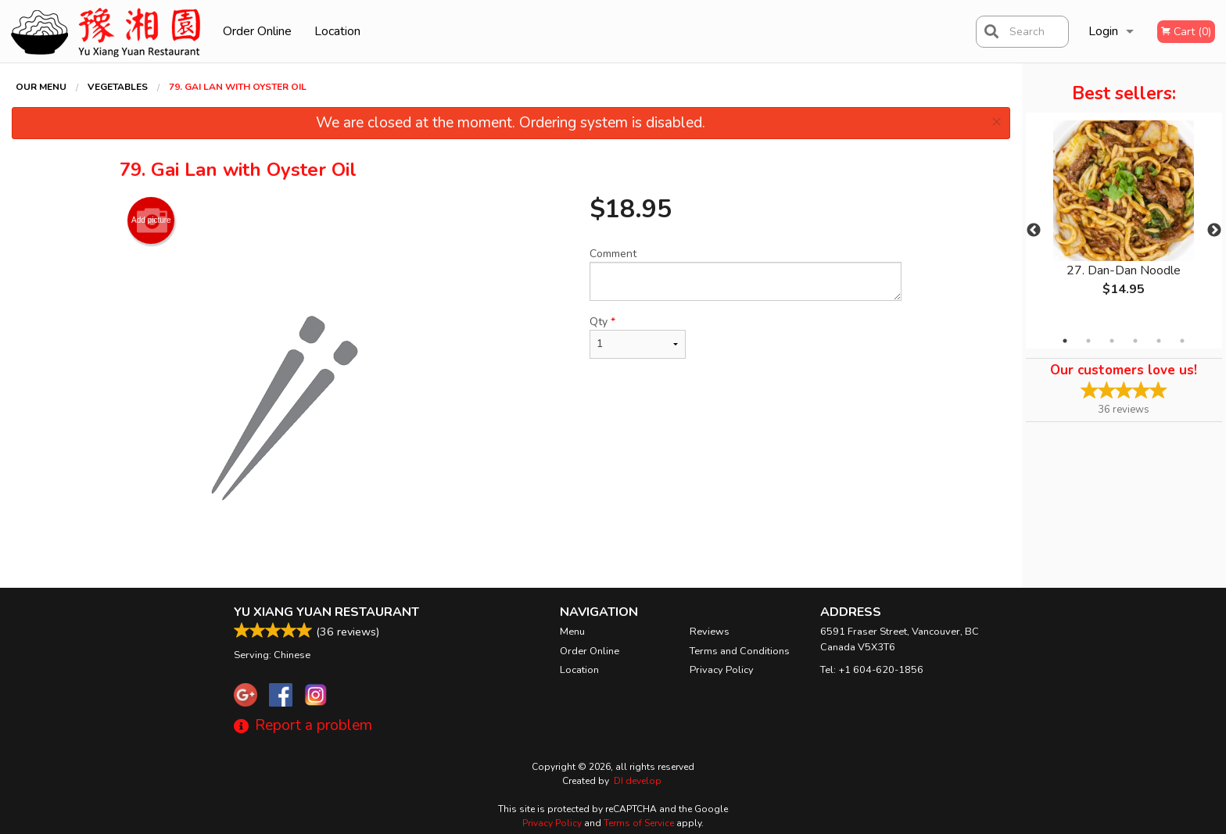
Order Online (257, 31)
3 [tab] (1112, 341)
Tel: (871, 670)
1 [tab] (1065, 341)
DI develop (637, 781)
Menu (572, 632)
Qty (637, 336)
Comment (746, 273)
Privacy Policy (722, 670)
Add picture (151, 220)
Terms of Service (639, 823)
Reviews (710, 632)
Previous (1033, 230)
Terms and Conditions (740, 651)
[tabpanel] (1124, 221)
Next (1214, 230)
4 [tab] (1135, 341)
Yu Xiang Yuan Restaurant (326, 612)
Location (337, 31)
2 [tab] (1088, 341)
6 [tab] (1182, 341)
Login (1103, 31)
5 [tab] (1159, 341)
